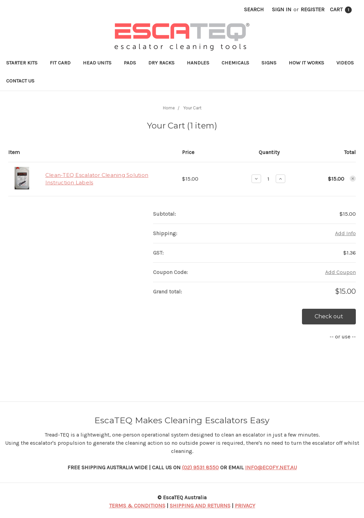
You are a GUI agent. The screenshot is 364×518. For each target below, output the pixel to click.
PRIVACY (245, 505)
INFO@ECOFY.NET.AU (271, 467)
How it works (306, 63)
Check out (329, 316)
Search (254, 9)
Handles (198, 63)
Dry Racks (161, 63)
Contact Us (20, 81)
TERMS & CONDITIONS (137, 505)
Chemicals (235, 63)
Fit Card (60, 63)
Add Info (345, 233)
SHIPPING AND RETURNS (200, 505)
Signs (268, 63)
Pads (130, 63)
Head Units (97, 63)
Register (312, 9)
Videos (345, 63)
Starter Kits (21, 63)
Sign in (281, 9)
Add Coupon (340, 272)
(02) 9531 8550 (200, 467)
